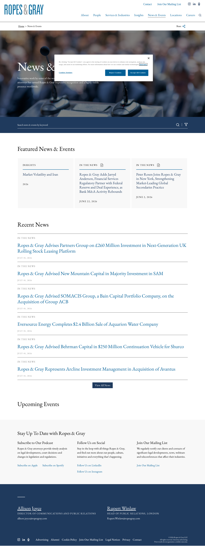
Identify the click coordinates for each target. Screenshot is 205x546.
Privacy (126, 540)
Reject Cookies (115, 73)
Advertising (42, 540)
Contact (147, 4)
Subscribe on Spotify (53, 465)
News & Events (157, 15)
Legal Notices (112, 540)
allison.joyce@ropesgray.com (32, 518)
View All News (102, 385)
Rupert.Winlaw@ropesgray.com (123, 518)
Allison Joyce (29, 508)
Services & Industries (117, 15)
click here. (143, 64)
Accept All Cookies (138, 73)
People (97, 15)
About (85, 15)
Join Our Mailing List (169, 4)
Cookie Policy (69, 540)
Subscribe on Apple (27, 465)
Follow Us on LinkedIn (89, 465)
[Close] (148, 58)
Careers (190, 15)
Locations (176, 15)
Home (21, 26)
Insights (138, 15)
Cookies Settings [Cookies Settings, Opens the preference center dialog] (65, 72)
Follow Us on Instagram (89, 472)
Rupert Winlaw (121, 508)
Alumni (55, 540)
